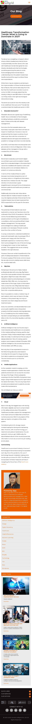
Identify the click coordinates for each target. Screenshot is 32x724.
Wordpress (5, 568)
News (4, 544)
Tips (3, 561)
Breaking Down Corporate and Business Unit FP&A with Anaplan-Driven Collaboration (13, 625)
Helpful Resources (7, 534)
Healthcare (5, 530)
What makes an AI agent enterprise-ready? (11, 676)
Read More (6, 601)
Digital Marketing (7, 527)
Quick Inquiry (16, 16)
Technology (5, 558)
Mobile (4, 541)
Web (3, 565)
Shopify (4, 554)
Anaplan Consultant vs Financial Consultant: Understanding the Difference (13, 652)
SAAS (3, 548)
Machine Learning (7, 537)
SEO (3, 551)
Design (4, 524)
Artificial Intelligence (8, 520)
